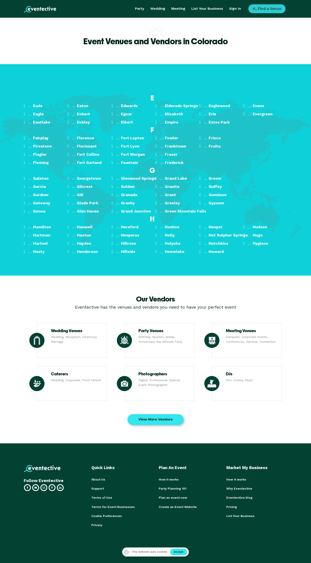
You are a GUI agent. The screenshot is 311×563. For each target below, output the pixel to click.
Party (139, 8)
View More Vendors (155, 419)
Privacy (96, 525)
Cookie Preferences (106, 515)
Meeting (178, 8)
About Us (98, 479)
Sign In (235, 8)
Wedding (157, 8)
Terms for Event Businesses (113, 506)
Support (97, 488)
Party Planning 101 (172, 488)
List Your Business (207, 8)
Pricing (231, 506)
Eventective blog (239, 497)
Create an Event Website (178, 506)
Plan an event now (173, 497)
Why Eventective (239, 488)
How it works (169, 479)
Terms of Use (101, 497)
